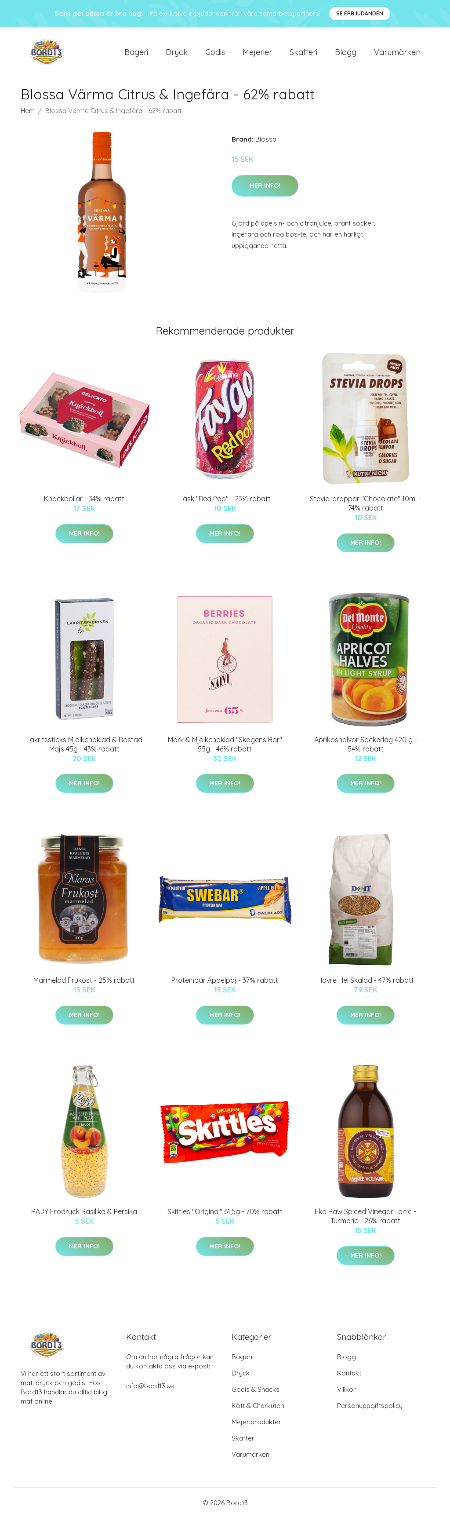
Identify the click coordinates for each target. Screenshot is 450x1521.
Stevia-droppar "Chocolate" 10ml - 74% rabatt (365, 506)
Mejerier (257, 53)
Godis (215, 53)
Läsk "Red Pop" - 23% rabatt (225, 501)
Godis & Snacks (255, 1392)
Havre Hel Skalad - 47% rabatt (365, 983)
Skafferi (303, 53)
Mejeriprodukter (256, 1425)
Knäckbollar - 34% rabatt (84, 501)
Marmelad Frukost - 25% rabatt (84, 983)
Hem (28, 113)
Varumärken (397, 53)
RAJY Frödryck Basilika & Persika (84, 1214)
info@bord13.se (150, 1389)
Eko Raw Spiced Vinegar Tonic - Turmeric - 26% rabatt (365, 1219)
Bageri (136, 53)
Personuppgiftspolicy (370, 1408)
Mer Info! (265, 188)
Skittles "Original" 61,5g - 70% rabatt (225, 1214)
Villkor (346, 1392)
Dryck (177, 53)
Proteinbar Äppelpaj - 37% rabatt (224, 983)
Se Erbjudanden (359, 13)
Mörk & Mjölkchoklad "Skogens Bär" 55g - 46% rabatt (225, 747)
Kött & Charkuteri (258, 1408)
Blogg (345, 53)
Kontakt (349, 1376)
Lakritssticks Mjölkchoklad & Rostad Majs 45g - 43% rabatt (84, 747)
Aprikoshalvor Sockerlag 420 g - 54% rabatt (365, 747)
